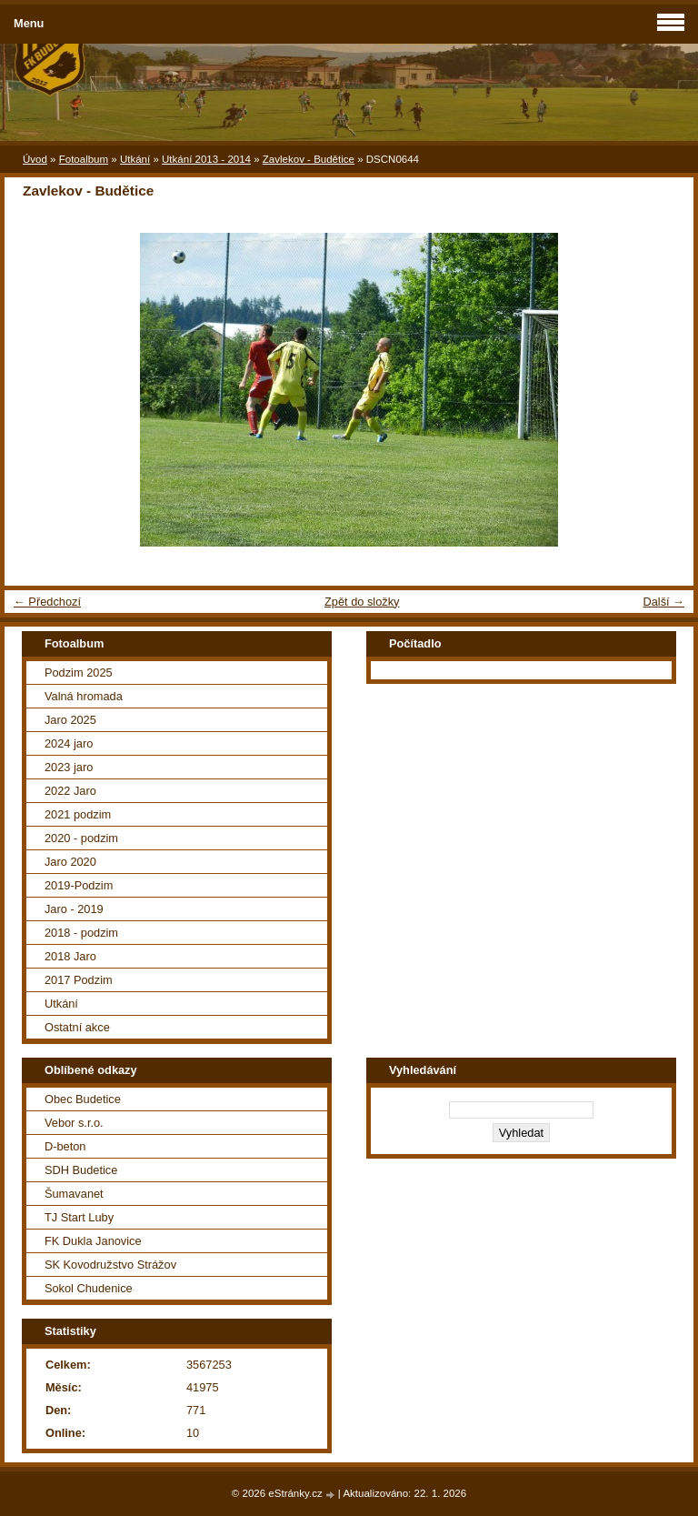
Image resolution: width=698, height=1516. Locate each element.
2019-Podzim (79, 885)
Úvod (35, 159)
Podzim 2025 (79, 672)
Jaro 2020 (70, 861)
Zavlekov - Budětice (308, 159)
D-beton (65, 1146)
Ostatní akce (77, 1027)
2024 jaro (69, 743)
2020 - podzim (81, 838)
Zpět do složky (362, 601)
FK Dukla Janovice (93, 1241)
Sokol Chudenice (89, 1288)
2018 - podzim (81, 932)
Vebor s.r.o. (74, 1122)
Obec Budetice (83, 1099)
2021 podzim (78, 814)
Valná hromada (84, 696)
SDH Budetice (81, 1170)
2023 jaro (69, 767)
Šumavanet (74, 1193)
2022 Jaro (70, 791)
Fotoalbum (83, 159)
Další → (663, 601)
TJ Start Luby (79, 1217)
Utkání (135, 159)
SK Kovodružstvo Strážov (110, 1264)
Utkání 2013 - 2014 (206, 159)
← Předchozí (47, 601)
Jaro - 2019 (74, 909)
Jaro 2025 (70, 720)
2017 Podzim (79, 980)
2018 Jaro (70, 956)
